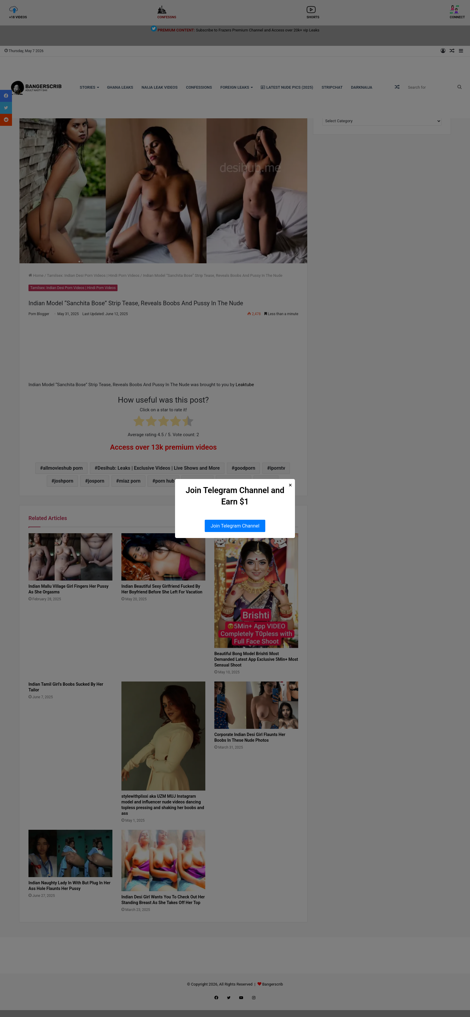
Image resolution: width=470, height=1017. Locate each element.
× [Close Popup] (290, 485)
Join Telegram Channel (235, 526)
